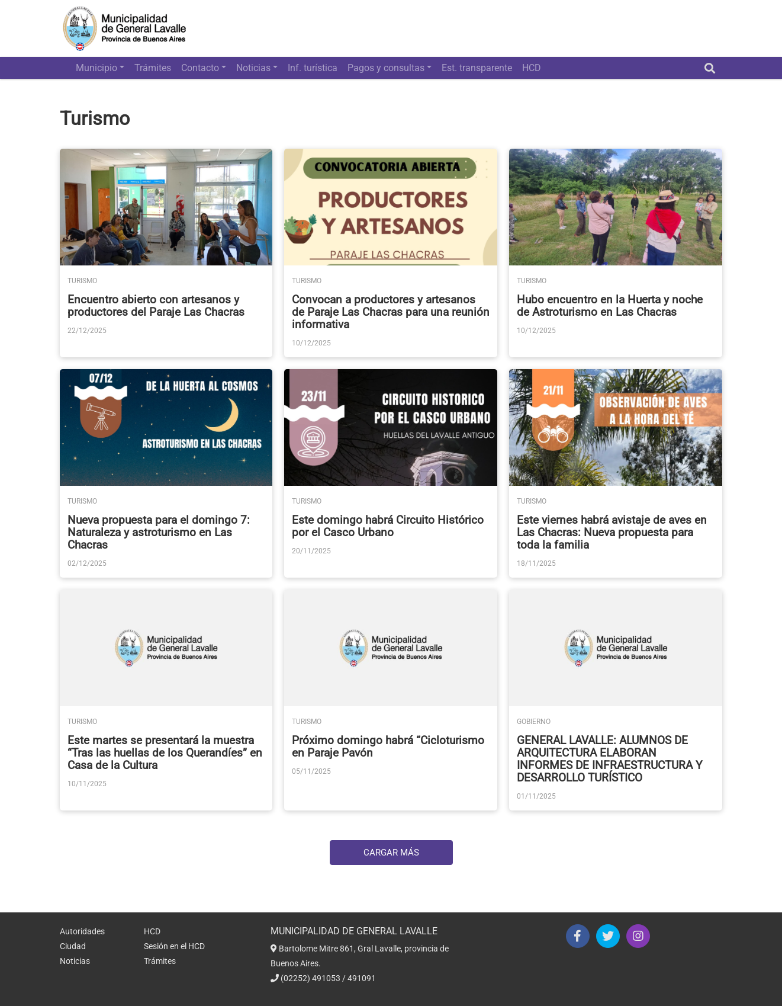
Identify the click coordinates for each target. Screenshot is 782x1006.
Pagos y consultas (385, 67)
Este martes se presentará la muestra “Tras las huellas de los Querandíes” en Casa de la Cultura (164, 752)
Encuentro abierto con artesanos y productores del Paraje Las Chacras (155, 306)
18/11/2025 (536, 563)
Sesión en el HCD (174, 946)
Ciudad (73, 946)
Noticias (253, 67)
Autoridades (82, 931)
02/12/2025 (87, 563)
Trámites (152, 67)
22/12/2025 (87, 330)
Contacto (200, 67)
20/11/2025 (311, 551)
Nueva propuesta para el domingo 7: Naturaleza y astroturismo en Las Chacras (158, 532)
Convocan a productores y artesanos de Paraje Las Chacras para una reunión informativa (391, 312)
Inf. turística (312, 67)
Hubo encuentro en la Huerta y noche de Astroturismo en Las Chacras (610, 306)
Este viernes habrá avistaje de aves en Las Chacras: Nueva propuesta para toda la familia (612, 532)
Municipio (96, 67)
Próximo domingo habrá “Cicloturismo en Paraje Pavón (388, 746)
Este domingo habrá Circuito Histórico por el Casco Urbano (388, 526)
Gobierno (534, 721)
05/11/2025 (311, 771)
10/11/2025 (87, 784)
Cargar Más (391, 852)
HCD (531, 67)
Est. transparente (477, 67)
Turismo (82, 281)
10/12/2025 (311, 343)
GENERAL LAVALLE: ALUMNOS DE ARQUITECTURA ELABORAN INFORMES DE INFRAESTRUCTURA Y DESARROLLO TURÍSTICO (609, 758)
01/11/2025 (536, 796)
